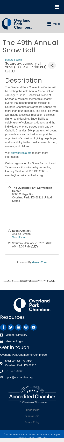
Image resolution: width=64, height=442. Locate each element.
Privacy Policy (32, 409)
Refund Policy (32, 422)
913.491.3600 (14, 371)
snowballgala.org (21, 152)
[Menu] (57, 7)
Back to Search (13, 59)
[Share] (52, 65)
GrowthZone (39, 262)
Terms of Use (32, 416)
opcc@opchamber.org (19, 377)
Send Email (19, 237)
